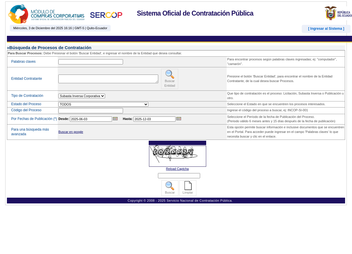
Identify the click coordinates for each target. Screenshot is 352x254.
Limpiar (187, 187)
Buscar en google (70, 132)
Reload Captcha (177, 168)
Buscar (170, 187)
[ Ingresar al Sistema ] (326, 29)
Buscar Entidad (169, 78)
